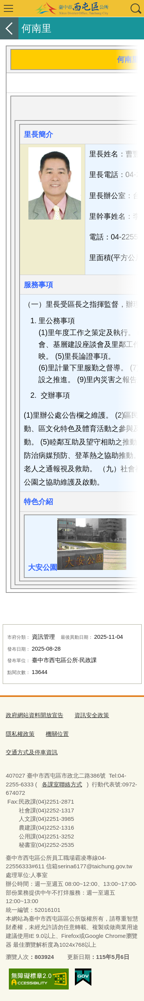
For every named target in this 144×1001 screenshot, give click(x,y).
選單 (8, 8)
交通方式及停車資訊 (32, 752)
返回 (9, 28)
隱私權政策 (20, 734)
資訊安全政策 (91, 715)
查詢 (135, 8)
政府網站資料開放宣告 (34, 715)
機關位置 (57, 734)
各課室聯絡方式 (62, 784)
